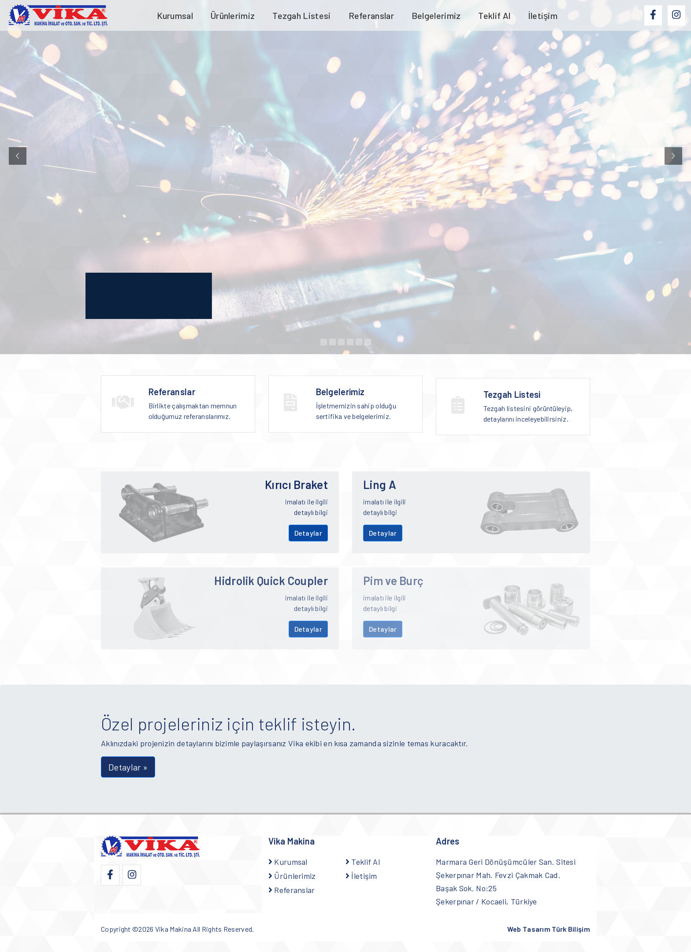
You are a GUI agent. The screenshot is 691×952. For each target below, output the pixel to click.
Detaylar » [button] (128, 767)
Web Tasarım (548, 929)
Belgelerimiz (436, 15)
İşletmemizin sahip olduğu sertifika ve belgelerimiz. (364, 409)
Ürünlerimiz (233, 15)
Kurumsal (175, 15)
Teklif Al (494, 15)
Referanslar (371, 15)
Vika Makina (173, 929)
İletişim (542, 15)
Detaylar (308, 533)
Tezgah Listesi (301, 15)
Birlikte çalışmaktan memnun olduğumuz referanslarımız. (197, 404)
